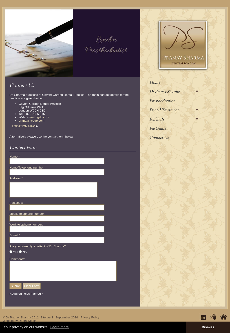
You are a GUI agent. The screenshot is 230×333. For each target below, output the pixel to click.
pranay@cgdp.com (31, 120)
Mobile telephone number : (27, 216)
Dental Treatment (164, 110)
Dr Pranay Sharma (164, 91)
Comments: (17, 261)
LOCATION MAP (23, 126)
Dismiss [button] (208, 327)
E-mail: (14, 238)
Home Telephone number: (26, 167)
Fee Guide (157, 128)
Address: (16, 178)
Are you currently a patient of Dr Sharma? (37, 249)
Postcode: (16, 205)
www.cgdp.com (39, 117)
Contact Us (158, 137)
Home (154, 82)
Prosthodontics (161, 100)
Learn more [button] (59, 327)
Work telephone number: (26, 227)
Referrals (156, 119)
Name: (14, 156)
